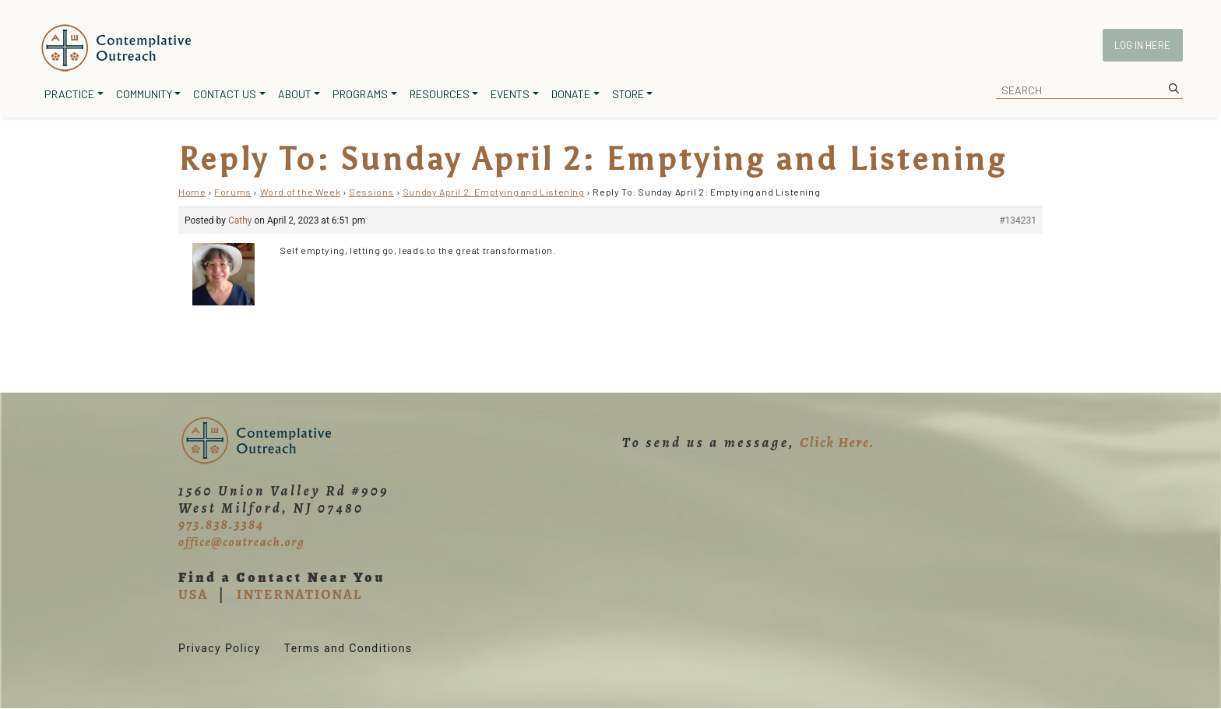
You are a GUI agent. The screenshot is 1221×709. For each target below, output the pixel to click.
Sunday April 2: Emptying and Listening (494, 191)
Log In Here (1142, 45)
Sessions (371, 191)
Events (510, 94)
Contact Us (224, 94)
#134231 (1017, 220)
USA (193, 594)
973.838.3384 (221, 524)
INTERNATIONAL (299, 594)
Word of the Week (300, 191)
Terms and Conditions (348, 648)
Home (192, 191)
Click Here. (837, 442)
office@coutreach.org (241, 542)
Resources (440, 94)
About (294, 94)
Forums (233, 191)
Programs (360, 94)
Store (628, 94)
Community (144, 94)
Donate (570, 94)
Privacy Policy (219, 648)
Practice (69, 94)
